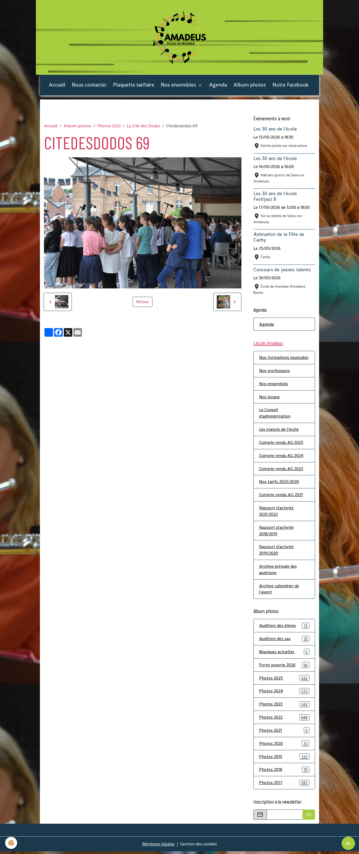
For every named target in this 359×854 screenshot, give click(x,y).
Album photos (249, 85)
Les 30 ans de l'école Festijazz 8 (275, 197)
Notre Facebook (290, 85)
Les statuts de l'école (279, 430)
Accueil (57, 85)
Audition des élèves (284, 628)
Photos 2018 (284, 772)
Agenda (218, 85)
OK (309, 817)
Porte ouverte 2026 (284, 667)
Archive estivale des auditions (278, 571)
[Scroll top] (348, 843)
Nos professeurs (274, 371)
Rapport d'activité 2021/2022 (276, 512)
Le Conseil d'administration (274, 414)
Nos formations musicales (283, 358)
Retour (142, 302)
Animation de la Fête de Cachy (278, 238)
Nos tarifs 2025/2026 (279, 483)
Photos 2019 (284, 759)
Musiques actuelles (284, 654)
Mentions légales (158, 846)
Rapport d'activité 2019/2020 (276, 551)
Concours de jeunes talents (282, 270)
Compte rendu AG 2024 (281, 456)
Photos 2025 (284, 680)
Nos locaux (269, 397)
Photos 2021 (284, 733)
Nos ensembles (179, 85)
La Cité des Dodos (143, 126)
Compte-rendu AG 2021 (281, 496)
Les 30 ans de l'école (275, 130)
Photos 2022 (109, 126)
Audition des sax (284, 641)
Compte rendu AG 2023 (281, 470)
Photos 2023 (284, 706)
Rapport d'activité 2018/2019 (276, 532)
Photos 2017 (284, 785)
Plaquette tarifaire (133, 85)
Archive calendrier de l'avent (279, 591)
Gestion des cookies (198, 846)
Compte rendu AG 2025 (281, 443)
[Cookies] (11, 843)
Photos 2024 (284, 693)
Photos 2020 (284, 746)
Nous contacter (89, 85)
